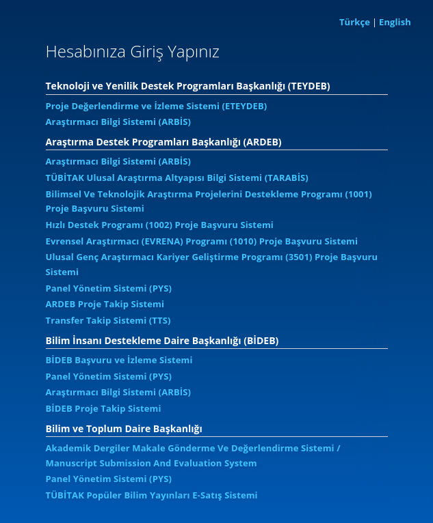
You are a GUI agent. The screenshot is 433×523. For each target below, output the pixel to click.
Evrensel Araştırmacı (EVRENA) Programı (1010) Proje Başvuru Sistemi (202, 241)
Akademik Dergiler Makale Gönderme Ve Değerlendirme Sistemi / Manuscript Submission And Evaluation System (193, 455)
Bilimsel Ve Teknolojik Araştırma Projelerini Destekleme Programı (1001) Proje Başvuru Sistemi (209, 201)
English (395, 22)
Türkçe (354, 22)
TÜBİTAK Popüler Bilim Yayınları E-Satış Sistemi (152, 495)
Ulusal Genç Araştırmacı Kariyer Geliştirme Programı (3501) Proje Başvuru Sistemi (212, 264)
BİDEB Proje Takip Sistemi (103, 408)
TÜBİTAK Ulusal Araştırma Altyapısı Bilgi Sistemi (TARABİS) (177, 177)
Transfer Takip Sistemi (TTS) (108, 320)
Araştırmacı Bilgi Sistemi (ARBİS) (119, 121)
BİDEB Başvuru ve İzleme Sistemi (119, 360)
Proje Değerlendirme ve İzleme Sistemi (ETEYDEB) (156, 106)
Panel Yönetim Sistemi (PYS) (109, 288)
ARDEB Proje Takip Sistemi (105, 304)
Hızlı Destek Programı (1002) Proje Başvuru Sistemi (160, 224)
